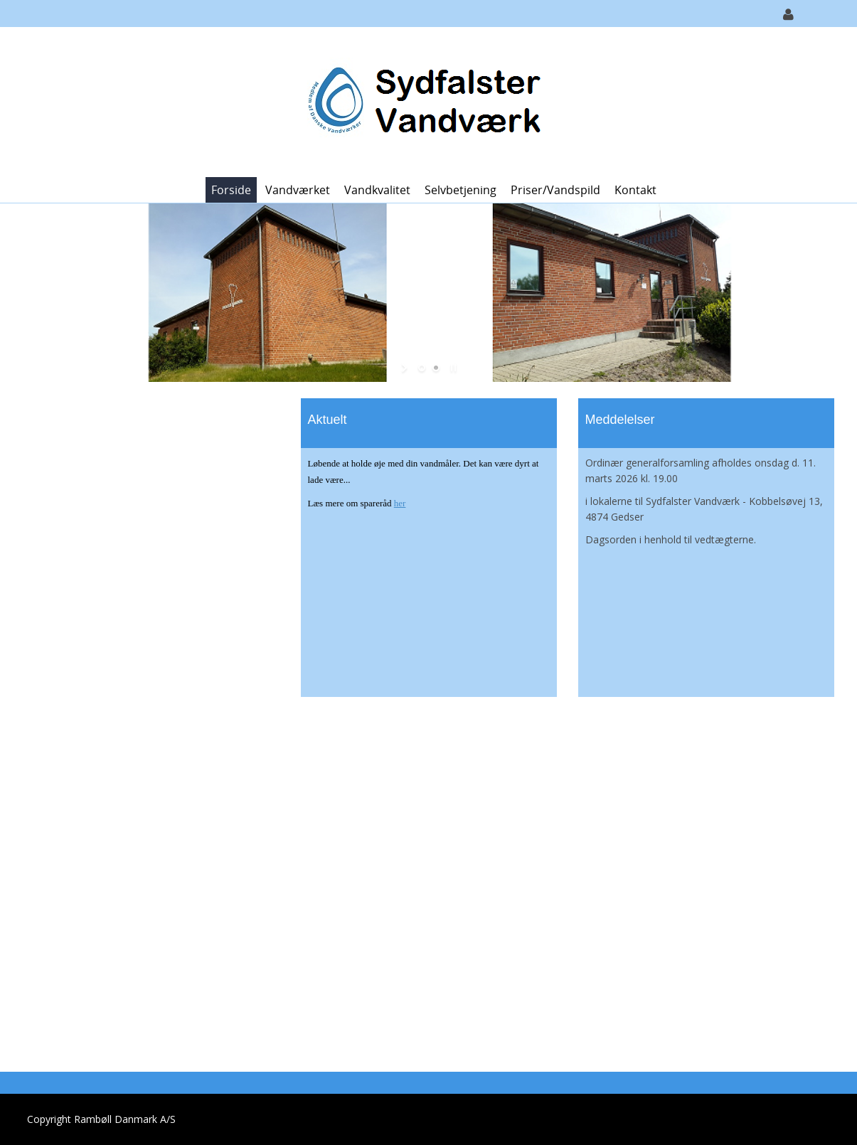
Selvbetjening (460, 190)
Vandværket (297, 190)
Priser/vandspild (555, 190)
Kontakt (635, 190)
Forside (231, 190)
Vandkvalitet (377, 190)
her (400, 503)
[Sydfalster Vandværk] (423, 100)
